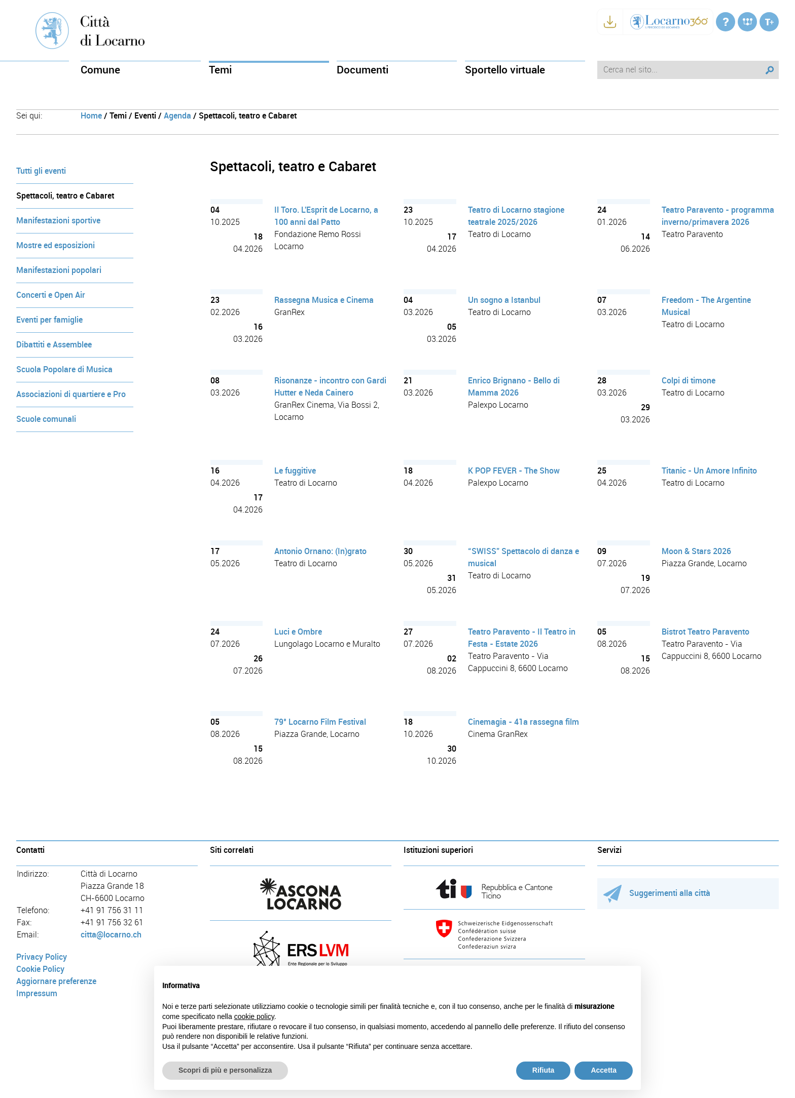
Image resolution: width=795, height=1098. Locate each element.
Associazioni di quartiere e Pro (71, 394)
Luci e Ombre (298, 632)
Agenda (177, 116)
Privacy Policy (41, 957)
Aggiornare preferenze (56, 981)
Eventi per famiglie (49, 320)
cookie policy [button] (254, 1016)
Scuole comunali (46, 419)
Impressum (36, 993)
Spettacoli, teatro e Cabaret (65, 196)
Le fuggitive (295, 471)
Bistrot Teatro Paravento (705, 632)
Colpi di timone (688, 380)
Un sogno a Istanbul (504, 300)
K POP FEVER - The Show (514, 471)
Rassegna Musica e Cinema (324, 300)
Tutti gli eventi (41, 171)
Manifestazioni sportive (58, 220)
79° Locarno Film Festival (320, 722)
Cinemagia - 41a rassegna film (523, 722)
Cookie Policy (40, 969)
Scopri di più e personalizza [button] (225, 1070)
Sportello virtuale (505, 69)
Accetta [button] (604, 1070)
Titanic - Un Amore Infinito (709, 471)
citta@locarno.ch (111, 934)
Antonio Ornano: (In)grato (320, 551)
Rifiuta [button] (543, 1070)
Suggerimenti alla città (656, 893)
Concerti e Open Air (50, 295)
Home (91, 116)
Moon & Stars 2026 (696, 551)
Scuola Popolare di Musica (64, 369)
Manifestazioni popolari (58, 270)
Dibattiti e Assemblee (54, 344)
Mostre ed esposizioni (55, 245)
